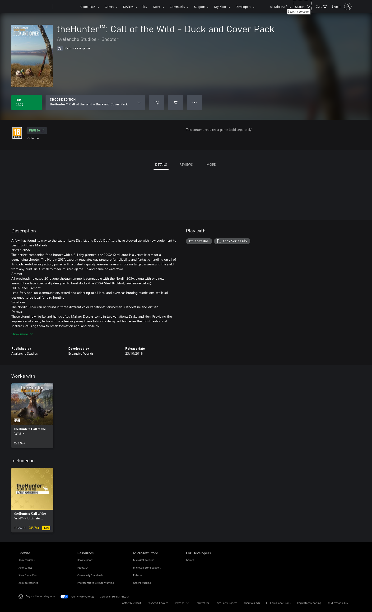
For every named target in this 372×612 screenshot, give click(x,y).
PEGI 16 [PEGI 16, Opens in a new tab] (37, 130)
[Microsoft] (35, 6)
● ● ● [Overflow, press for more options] (194, 102)
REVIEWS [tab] (186, 164)
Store (157, 7)
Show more (22, 334)
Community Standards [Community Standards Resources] (90, 575)
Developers (243, 7)
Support (199, 7)
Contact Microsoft (131, 602)
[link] (32, 415)
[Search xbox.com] (302, 6)
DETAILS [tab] (161, 164)
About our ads (252, 602)
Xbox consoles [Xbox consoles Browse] (27, 559)
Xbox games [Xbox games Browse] (25, 567)
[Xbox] (66, 6)
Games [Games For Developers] (190, 559)
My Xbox (220, 7)
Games (109, 7)
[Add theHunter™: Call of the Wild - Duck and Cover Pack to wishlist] (156, 102)
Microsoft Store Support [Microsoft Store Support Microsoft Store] (147, 567)
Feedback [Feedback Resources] (82, 567)
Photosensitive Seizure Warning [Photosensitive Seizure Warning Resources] (95, 582)
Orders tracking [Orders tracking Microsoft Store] (142, 582)
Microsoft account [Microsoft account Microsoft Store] (143, 559)
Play (144, 7)
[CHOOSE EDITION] (95, 102)
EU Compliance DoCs (278, 602)
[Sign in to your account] (341, 6)
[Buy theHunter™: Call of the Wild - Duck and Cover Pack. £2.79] (26, 102)
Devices (128, 7)
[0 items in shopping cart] (321, 6)
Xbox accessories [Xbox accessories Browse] (28, 582)
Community (177, 7)
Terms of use (182, 602)
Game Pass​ (88, 7)
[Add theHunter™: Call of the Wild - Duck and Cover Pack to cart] (175, 102)
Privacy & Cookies (158, 602)
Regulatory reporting (309, 602)
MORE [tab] (211, 164)
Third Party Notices (226, 602)
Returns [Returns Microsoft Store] (137, 575)
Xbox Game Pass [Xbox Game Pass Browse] (28, 575)
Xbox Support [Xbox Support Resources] (85, 559)
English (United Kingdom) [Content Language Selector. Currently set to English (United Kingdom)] (40, 596)
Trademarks (202, 602)
